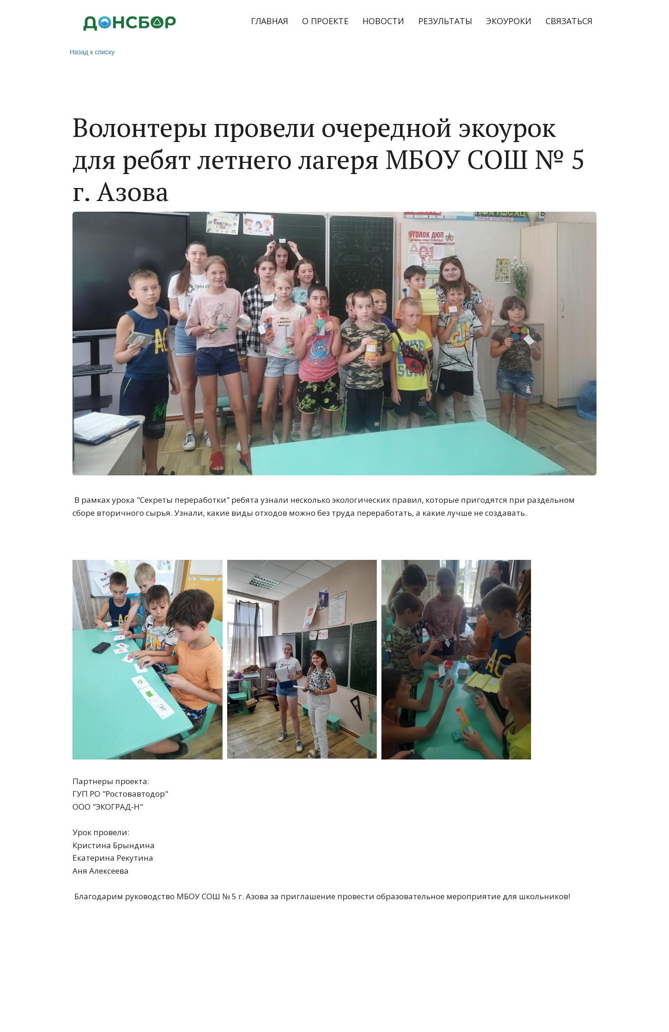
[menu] (400, 21)
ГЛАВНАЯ (269, 20)
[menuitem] (269, 21)
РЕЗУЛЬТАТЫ (445, 20)
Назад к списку (92, 52)
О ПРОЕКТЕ (325, 20)
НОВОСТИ (383, 20)
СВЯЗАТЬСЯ (568, 20)
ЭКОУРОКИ (508, 20)
